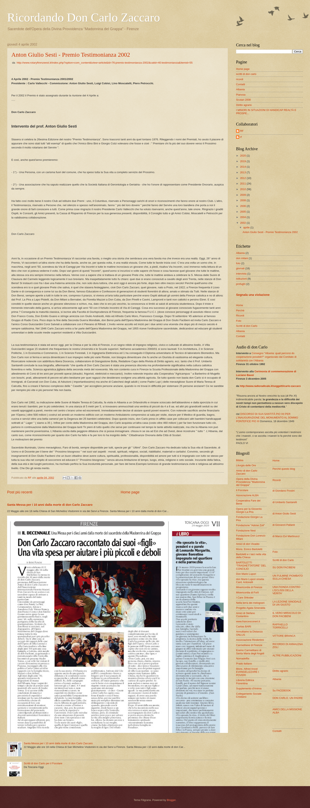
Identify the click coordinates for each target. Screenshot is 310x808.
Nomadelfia (242, 658)
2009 (243, 194)
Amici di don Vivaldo (248, 543)
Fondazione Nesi (246, 530)
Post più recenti (19, 492)
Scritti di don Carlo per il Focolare (43, 763)
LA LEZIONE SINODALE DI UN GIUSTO (287, 603)
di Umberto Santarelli (285, 502)
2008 (243, 200)
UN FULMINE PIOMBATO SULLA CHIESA (288, 577)
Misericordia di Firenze (249, 587)
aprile (246, 227)
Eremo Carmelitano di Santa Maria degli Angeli (250, 652)
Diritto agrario (244, 104)
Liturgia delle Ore (246, 465)
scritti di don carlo (246, 74)
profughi (241, 283)
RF (242, 130)
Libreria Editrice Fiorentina (245, 682)
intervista (241, 273)
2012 (243, 178)
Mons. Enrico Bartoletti (249, 549)
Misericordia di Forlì (247, 592)
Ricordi (240, 315)
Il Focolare (242, 490)
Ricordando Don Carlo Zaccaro (83, 17)
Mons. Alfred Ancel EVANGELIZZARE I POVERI (247, 672)
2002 (243, 222)
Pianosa (241, 94)
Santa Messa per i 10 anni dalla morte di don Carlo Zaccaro (49, 504)
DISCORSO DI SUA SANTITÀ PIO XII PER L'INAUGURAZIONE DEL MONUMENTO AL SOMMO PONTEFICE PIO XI (267, 417)
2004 (243, 217)
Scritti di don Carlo (246, 325)
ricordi (239, 79)
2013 (243, 172)
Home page (130, 492)
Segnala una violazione (253, 294)
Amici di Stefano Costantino (245, 615)
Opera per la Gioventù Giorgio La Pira (249, 510)
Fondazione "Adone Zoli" (250, 525)
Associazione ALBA (247, 495)
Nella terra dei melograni (250, 602)
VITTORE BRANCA (284, 635)
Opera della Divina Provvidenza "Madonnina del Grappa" (250, 482)
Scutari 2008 (243, 99)
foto (238, 263)
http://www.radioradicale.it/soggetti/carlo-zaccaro (270, 385)
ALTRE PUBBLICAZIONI (287, 655)
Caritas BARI (243, 626)
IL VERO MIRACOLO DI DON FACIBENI (287, 614)
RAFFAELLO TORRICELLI (280, 626)
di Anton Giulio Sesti (284, 513)
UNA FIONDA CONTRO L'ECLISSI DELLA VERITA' (286, 590)
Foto (238, 320)
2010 (243, 189)
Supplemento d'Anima (249, 688)
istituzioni (241, 278)
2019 (243, 161)
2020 (243, 155)
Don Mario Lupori (246, 573)
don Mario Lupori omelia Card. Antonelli (250, 581)
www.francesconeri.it (248, 621)
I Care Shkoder (245, 597)
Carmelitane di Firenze (249, 645)
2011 (243, 183)
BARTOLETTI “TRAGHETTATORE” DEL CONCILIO (251, 565)
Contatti (240, 84)
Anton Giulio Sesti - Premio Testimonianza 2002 (70, 54)
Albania (240, 89)
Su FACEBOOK (282, 690)
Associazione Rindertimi (250, 639)
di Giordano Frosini (284, 490)
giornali (240, 268)
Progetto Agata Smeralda (250, 607)
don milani (242, 258)
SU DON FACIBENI (284, 567)
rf (241, 136)
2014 (243, 166)
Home (239, 305)
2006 (243, 206)
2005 (243, 211)
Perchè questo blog (284, 468)
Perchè (240, 310)
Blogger (171, 800)
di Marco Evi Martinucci (286, 536)
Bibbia (239, 460)
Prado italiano (244, 663)
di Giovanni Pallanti (284, 524)
